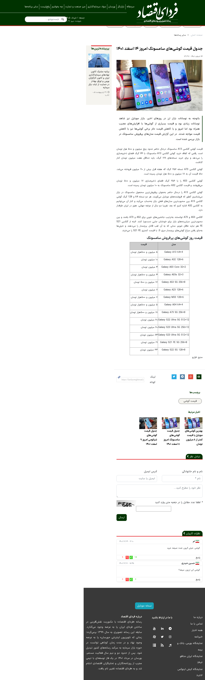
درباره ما (175, 614)
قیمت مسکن (93, 32)
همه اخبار (174, 627)
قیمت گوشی (167, 402)
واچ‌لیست (45, 7)
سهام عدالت (111, 32)
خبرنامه (176, 634)
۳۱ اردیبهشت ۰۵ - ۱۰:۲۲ (37, 100)
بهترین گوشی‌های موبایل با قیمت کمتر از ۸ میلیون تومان (168, 441)
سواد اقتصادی (170, 32)
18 (84, 554)
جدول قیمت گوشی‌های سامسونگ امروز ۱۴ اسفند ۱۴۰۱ (137, 56)
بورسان (111, 7)
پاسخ (175, 554)
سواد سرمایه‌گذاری (97, 7)
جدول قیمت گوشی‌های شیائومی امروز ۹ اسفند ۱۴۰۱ (107, 441)
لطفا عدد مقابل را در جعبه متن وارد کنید (156, 504)
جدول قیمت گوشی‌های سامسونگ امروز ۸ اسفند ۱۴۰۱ (137, 441)
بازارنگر (121, 7)
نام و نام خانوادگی (170, 473)
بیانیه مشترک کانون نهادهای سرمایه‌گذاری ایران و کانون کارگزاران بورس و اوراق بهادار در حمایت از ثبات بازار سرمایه (43, 90)
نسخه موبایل (102, 603)
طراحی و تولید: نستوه (105, 678)
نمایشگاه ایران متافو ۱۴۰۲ (165, 647)
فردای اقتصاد (156, 12)
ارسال (70, 514)
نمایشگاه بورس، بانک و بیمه (164, 640)
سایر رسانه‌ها (158, 42)
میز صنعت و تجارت (75, 7)
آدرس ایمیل (113, 473)
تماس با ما (174, 621)
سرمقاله (130, 7)
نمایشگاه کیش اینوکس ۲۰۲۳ (164, 653)
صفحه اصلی (174, 42)
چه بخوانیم (57, 7)
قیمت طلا (128, 32)
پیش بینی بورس (148, 32)
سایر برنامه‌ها (31, 7)
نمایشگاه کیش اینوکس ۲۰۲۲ (164, 660)
